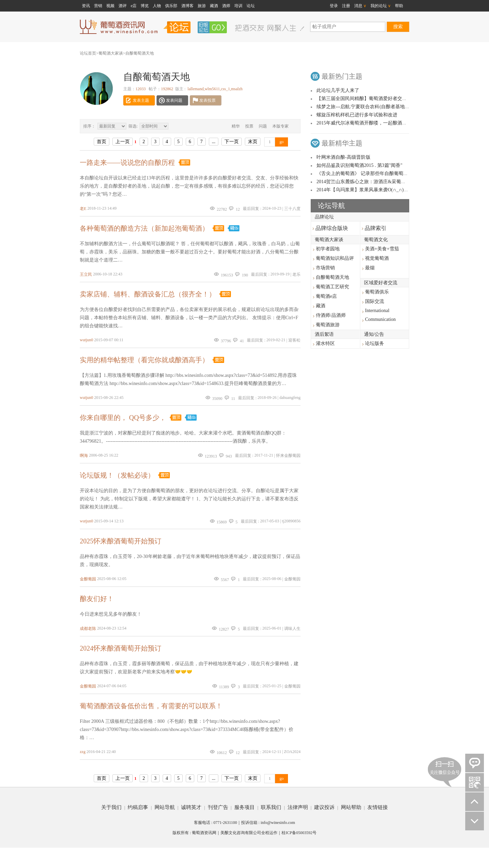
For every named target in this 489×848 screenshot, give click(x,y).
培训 (238, 5)
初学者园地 (328, 248)
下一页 (231, 141)
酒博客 (187, 5)
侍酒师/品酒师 (331, 315)
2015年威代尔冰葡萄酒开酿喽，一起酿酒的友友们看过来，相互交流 (387, 123)
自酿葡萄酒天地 (139, 53)
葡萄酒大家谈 (110, 53)
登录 (334, 5)
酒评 (123, 5)
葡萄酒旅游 (328, 324)
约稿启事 (138, 807)
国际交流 (374, 301)
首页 (101, 141)
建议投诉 (324, 807)
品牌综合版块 (330, 228)
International (377, 310)
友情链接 (377, 807)
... (214, 141)
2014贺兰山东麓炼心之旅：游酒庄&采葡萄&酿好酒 (370, 181)
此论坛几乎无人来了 (337, 90)
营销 (98, 5)
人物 (157, 5)
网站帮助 (351, 807)
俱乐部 (171, 5)
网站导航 (165, 807)
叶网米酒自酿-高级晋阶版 (343, 157)
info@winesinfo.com (277, 822)
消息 (360, 5)
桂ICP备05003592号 (299, 832)
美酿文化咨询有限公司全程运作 (248, 832)
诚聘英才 (191, 807)
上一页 (122, 141)
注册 (346, 5)
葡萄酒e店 (326, 296)
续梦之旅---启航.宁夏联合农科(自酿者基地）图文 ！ (370, 106)
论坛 (251, 5)
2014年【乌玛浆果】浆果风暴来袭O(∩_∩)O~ (363, 189)
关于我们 (111, 807)
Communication (380, 319)
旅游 (202, 5)
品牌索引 (374, 228)
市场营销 (325, 267)
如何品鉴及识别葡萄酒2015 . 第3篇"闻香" (359, 165)
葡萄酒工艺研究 (332, 286)
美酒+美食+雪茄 (382, 248)
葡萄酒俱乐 (377, 291)
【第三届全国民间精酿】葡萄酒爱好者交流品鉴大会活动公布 (380, 98)
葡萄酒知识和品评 (335, 258)
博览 (145, 5)
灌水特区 (325, 343)
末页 (252, 141)
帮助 (399, 5)
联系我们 (271, 807)
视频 (110, 5)
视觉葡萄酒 (377, 258)
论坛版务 (374, 343)
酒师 (226, 5)
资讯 (86, 5)
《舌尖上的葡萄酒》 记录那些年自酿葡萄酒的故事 (369, 173)
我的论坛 (380, 5)
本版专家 (280, 126)
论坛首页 (88, 53)
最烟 (370, 267)
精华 (236, 126)
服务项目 (244, 807)
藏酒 (214, 5)
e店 (134, 5)
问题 (263, 126)
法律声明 (298, 807)
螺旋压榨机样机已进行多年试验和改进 (356, 114)
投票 (249, 126)
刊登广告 (218, 807)
